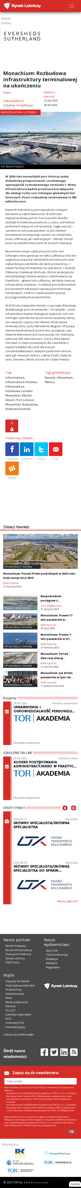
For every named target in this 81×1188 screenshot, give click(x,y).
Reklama (51, 963)
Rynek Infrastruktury (19, 950)
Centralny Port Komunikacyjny (15, 1025)
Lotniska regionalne (18, 1014)
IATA (8, 1019)
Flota (9, 998)
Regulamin (53, 967)
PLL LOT (10, 1010)
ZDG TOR (52, 951)
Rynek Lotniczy (15, 958)
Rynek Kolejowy (16, 946)
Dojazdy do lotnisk (17, 981)
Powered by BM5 (40, 1182)
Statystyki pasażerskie (20, 985)
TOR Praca (12, 962)
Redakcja (52, 959)
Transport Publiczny (18, 954)
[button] (65, 814)
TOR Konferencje (57, 955)
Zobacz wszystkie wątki (18, 1034)
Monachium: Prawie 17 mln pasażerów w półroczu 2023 (56, 619)
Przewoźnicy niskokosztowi (15, 992)
